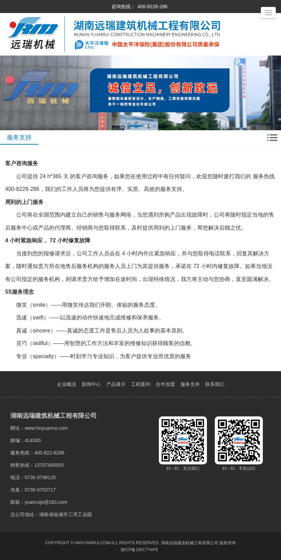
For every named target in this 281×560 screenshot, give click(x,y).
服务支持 (190, 384)
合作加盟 (165, 384)
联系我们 (214, 384)
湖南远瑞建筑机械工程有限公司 (190, 542)
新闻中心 (91, 384)
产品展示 (116, 384)
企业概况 (66, 384)
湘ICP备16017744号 (139, 549)
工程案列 (140, 384)
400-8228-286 (152, 6)
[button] (136, 126)
